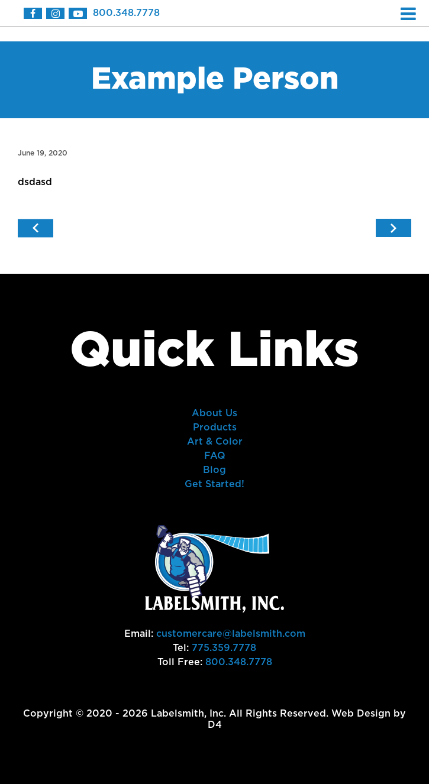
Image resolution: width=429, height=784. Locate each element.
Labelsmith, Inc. (188, 713)
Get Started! (214, 484)
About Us (214, 413)
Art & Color (215, 441)
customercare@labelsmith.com (230, 634)
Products (215, 427)
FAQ (214, 456)
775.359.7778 (224, 648)
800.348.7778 (126, 13)
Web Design (361, 713)
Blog (214, 470)
